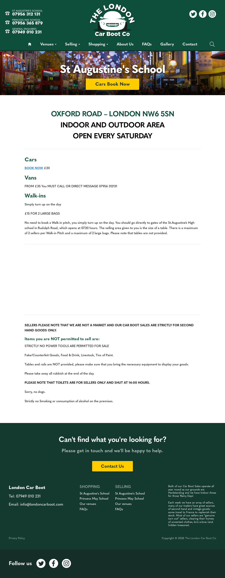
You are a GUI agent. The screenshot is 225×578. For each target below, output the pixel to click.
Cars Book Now (112, 84)
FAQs (84, 509)
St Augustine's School (94, 493)
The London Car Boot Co (200, 538)
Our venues (88, 504)
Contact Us (112, 466)
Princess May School (94, 498)
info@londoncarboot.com (41, 504)
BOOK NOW (34, 168)
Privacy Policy (17, 538)
